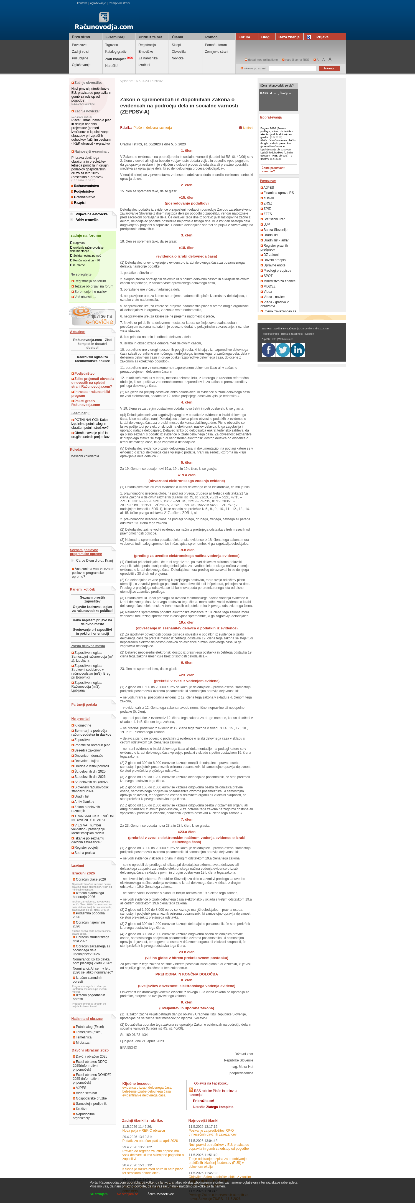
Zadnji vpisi (80, 52)
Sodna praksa (83, 853)
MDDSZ (268, 286)
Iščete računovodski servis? (277, 85)
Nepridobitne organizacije (84, 1116)
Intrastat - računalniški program (91, 394)
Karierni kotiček (82, 589)
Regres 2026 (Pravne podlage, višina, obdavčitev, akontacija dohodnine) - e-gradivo (277, 133)
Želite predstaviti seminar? (274, 169)
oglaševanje (98, 3)
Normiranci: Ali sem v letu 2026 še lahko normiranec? (93, 970)
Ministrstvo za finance (278, 281)
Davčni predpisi (273, 260)
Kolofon (309, 333)
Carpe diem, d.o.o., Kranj (315, 328)
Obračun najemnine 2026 (89, 924)
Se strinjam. (99, 1194)
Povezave (79, 45)
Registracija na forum (89, 281)
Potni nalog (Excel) (88, 1027)
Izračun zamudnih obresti (87, 979)
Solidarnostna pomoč (87, 255)
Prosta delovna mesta (88, 646)
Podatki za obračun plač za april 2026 (150, 1141)
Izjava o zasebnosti (292, 333)
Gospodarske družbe (90, 1098)
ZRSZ (267, 203)
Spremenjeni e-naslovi (90, 292)
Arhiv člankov (83, 802)
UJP (265, 224)
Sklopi (176, 45)
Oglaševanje (81, 65)
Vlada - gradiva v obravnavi (275, 304)
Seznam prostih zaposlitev (92, 599)
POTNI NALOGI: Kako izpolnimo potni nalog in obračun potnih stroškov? (90, 424)
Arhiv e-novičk (86, 220)
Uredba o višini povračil (90, 766)
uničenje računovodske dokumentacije (87, 249)
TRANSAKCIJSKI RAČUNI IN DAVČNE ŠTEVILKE (93, 818)
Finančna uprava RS (277, 193)
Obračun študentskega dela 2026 (91, 939)
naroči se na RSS (295, 59)
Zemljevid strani (216, 52)
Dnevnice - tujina (86, 761)
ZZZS (266, 214)
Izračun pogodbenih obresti (89, 997)
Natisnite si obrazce (87, 1019)
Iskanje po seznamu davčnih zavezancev (88, 840)
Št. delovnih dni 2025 (89, 771)
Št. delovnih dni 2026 (89, 777)
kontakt (81, 3)
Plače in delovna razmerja (153, 128)
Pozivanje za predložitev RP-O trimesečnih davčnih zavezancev (213, 1132)
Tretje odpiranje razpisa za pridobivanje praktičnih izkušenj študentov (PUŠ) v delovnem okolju (218, 1163)
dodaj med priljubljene (261, 59)
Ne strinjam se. (128, 1194)
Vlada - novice (273, 297)
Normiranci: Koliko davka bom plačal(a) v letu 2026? (92, 961)
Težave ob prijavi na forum (92, 286)
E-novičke (146, 52)
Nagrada (79, 242)
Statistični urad (273, 219)
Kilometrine (81, 725)
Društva (80, 1109)
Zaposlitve (81, 740)
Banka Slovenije (274, 230)
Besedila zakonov (86, 750)
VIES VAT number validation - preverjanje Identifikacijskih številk (88, 829)
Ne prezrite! (81, 719)
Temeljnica (82, 1037)
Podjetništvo (82, 191)
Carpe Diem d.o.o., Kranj (92, 561)
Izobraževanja (271, 117)
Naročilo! (111, 66)
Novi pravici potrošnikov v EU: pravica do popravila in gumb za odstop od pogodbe (91, 94)
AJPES (79, 1088)
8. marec (79, 265)
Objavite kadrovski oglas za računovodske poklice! (92, 609)
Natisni (248, 128)
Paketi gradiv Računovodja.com (86, 403)
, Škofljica (275, 93)
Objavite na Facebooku (211, 1083)
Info (274, 339)
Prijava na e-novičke (92, 214)
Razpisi (78, 203)
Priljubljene (80, 58)
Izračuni (144, 65)
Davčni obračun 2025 (90, 1056)
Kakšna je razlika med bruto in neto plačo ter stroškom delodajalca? (152, 1171)
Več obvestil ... (84, 297)
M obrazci (81, 1043)
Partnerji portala (84, 705)
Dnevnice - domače (87, 756)
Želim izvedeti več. (161, 1194)
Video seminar (85, 1093)
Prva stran (81, 37)
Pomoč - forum (216, 45)
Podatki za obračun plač (91, 745)
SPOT (267, 276)
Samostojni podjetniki (90, 1104)
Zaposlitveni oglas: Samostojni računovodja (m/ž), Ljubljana (92, 656)
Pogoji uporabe (270, 333)
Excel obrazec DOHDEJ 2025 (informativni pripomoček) (92, 1079)
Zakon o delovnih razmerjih (86, 809)
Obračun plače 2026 (89, 879)
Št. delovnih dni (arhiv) (90, 782)
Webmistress (285, 339)
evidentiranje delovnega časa (143, 1095)
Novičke (178, 58)
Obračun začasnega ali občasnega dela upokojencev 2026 (91, 950)
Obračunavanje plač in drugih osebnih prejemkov (91, 435)
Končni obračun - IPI (86, 260)
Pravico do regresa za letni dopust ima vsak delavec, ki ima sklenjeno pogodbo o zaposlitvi (153, 1155)
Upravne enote (273, 265)
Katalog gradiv (116, 52)
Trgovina (111, 45)
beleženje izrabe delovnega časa (146, 1091)
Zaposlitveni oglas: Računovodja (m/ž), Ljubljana (87, 686)
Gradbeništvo (83, 197)
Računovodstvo (85, 186)
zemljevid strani (120, 3)
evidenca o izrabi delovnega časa (146, 1087)
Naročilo (213, 1107)
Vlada (266, 292)
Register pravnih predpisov (274, 247)
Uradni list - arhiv (275, 240)
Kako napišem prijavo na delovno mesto (92, 622)
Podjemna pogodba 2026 (89, 915)
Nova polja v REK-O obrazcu (143, 1131)
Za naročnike (148, 58)
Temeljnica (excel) (88, 1032)
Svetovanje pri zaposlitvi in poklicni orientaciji (92, 631)
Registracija (147, 45)
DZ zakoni (270, 255)
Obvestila (179, 52)
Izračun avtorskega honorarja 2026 (88, 895)
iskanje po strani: (254, 68)
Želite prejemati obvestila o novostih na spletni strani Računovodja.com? (93, 383)
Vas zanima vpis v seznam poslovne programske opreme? (93, 573)
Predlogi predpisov (276, 271)
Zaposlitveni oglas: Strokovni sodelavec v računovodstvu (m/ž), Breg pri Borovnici (91, 671)
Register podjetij (85, 847)
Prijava (318, 37)
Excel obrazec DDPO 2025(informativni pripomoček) (90, 1065)
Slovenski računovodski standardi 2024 (91, 789)
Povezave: (268, 181)
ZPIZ (266, 209)
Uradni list (81, 796)
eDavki (267, 198)
